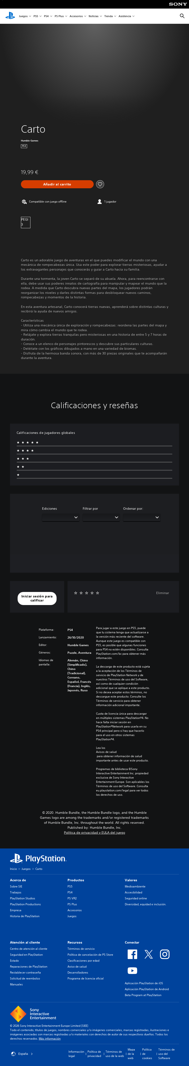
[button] (37, 598)
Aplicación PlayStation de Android (147, 989)
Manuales (16, 984)
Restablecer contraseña (25, 972)
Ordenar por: (133, 508)
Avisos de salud (106, 752)
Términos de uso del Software (166, 1053)
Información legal (76, 1054)
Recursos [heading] (75, 942)
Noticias (93, 16)
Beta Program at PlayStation (143, 995)
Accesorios (76, 16)
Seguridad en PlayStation (26, 955)
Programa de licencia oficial (86, 978)
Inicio (13, 869)
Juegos (23, 16)
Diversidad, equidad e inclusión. (145, 904)
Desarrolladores (78, 972)
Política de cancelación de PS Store (90, 955)
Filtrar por (90, 508)
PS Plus (59, 16)
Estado (14, 961)
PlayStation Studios (22, 898)
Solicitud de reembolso (25, 978)
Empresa (15, 910)
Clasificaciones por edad (83, 961)
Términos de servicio (81, 949)
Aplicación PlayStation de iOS (144, 983)
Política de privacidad (94, 1054)
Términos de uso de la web (115, 1054)
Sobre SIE (16, 886)
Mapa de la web (131, 1053)
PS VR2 (72, 898)
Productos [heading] (76, 880)
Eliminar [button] (162, 593)
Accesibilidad (133, 892)
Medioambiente (135, 886)
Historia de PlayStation (24, 916)
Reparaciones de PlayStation (28, 966)
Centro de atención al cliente (28, 949)
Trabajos (15, 892)
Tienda (108, 16)
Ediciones (49, 508)
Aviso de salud (77, 966)
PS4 (46, 16)
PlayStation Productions (25, 904)
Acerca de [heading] (18, 880)
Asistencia (125, 16)
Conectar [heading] (132, 942)
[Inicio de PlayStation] (10, 16)
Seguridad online (136, 898)
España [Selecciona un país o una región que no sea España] (22, 1054)
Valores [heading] (131, 880)
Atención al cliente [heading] (25, 942)
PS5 (36, 16)
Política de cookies (147, 1053)
